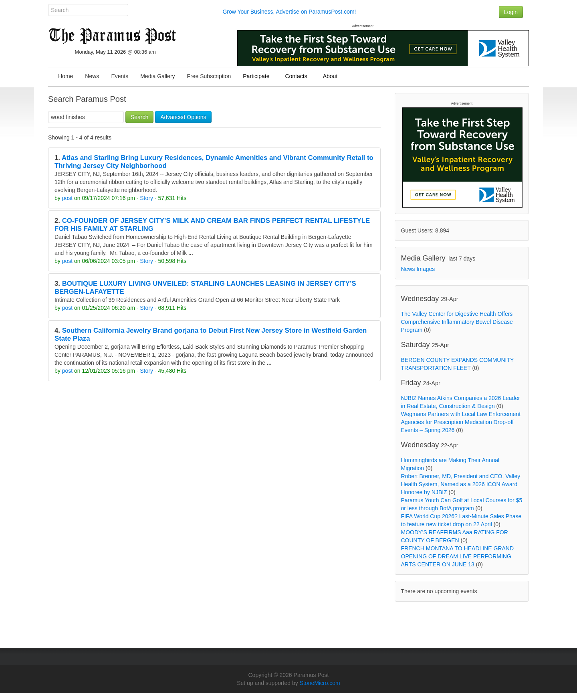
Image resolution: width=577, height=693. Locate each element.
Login (511, 12)
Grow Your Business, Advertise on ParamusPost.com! (289, 11)
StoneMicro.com (320, 683)
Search (139, 117)
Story (146, 198)
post (67, 198)
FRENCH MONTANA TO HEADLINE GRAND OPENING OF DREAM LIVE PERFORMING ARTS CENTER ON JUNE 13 (457, 556)
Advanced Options (183, 117)
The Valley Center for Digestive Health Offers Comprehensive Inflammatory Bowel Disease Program (457, 322)
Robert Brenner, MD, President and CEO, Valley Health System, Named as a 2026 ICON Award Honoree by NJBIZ (461, 484)
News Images (418, 269)
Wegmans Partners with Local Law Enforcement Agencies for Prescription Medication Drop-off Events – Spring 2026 (461, 422)
